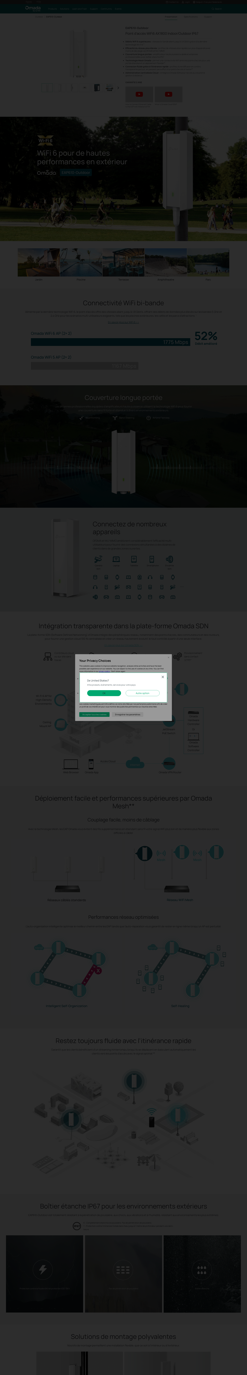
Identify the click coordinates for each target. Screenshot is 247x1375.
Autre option (142, 693)
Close (163, 677)
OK (104, 693)
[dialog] (123, 687)
